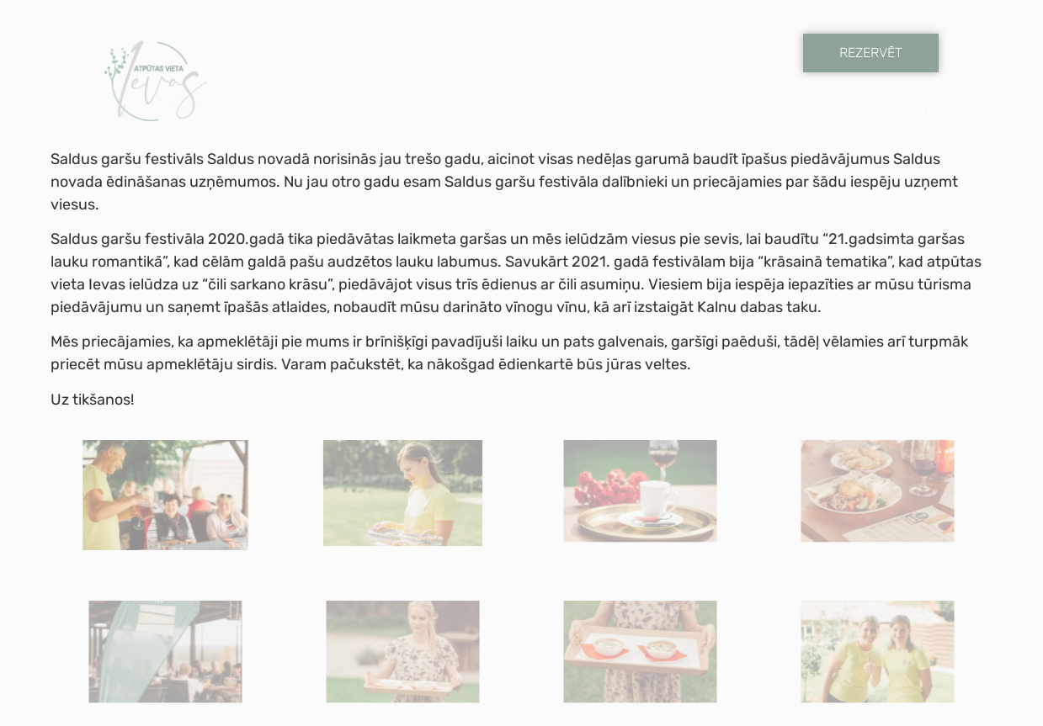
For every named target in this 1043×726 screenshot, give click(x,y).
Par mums (609, 110)
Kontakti (900, 110)
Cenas (680, 110)
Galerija (749, 110)
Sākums (534, 110)
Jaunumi (825, 110)
